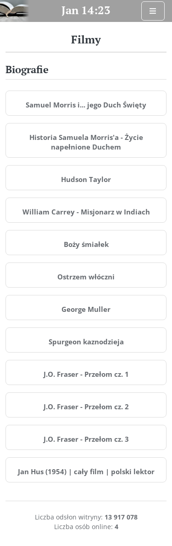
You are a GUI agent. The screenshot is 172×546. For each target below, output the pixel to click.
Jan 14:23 (86, 10)
